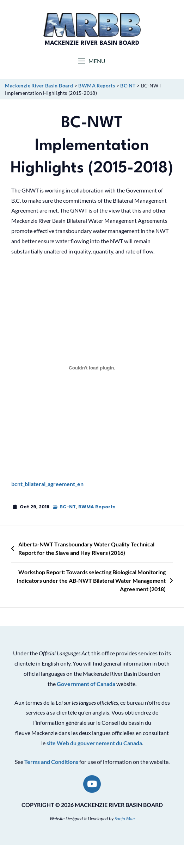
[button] (92, 60)
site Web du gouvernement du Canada (94, 743)
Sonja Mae (125, 818)
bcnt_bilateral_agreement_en (47, 483)
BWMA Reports (97, 506)
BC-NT (68, 506)
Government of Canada (86, 683)
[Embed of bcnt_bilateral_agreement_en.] (92, 367)
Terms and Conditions (51, 761)
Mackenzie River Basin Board (92, 43)
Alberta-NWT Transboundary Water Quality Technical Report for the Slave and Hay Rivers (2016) (86, 548)
